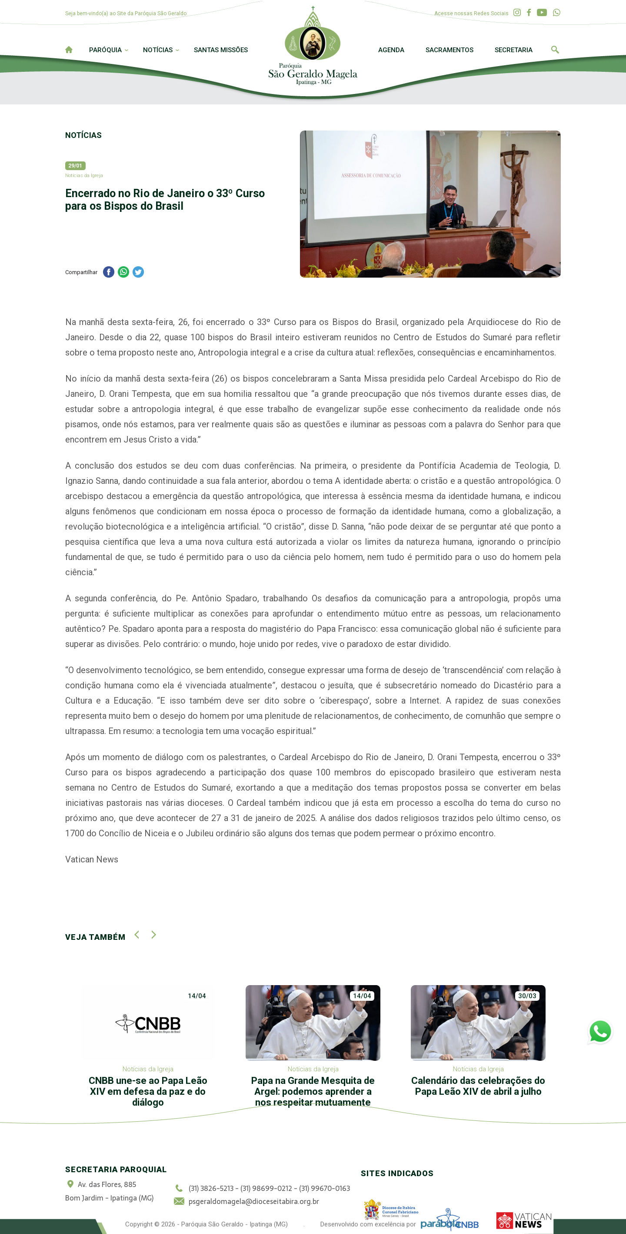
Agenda (391, 50)
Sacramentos (449, 50)
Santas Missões (221, 50)
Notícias (158, 50)
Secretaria (514, 50)
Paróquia (105, 50)
